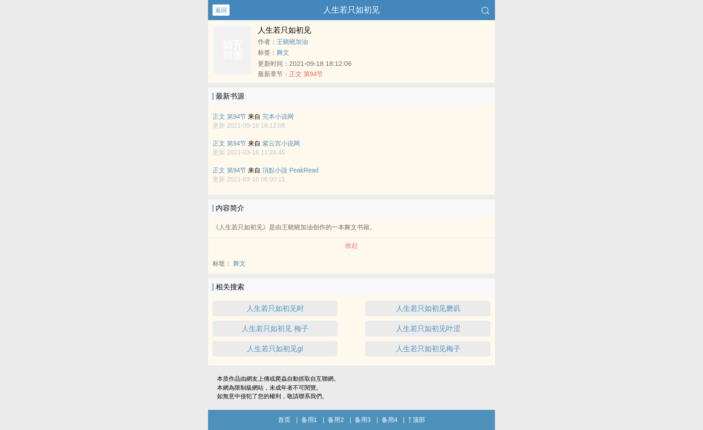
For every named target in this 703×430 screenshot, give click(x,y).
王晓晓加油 (292, 41)
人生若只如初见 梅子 (275, 328)
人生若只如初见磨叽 (428, 308)
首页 (284, 419)
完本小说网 (278, 116)
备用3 (363, 419)
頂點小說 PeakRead (290, 170)
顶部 (416, 419)
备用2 (336, 419)
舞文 (283, 52)
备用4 (390, 419)
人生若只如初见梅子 (428, 349)
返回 (221, 10)
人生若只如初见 (351, 9)
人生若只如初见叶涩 (428, 328)
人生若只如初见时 (275, 308)
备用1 (309, 419)
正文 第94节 (306, 73)
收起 (351, 245)
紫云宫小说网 (281, 143)
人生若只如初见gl (275, 349)
